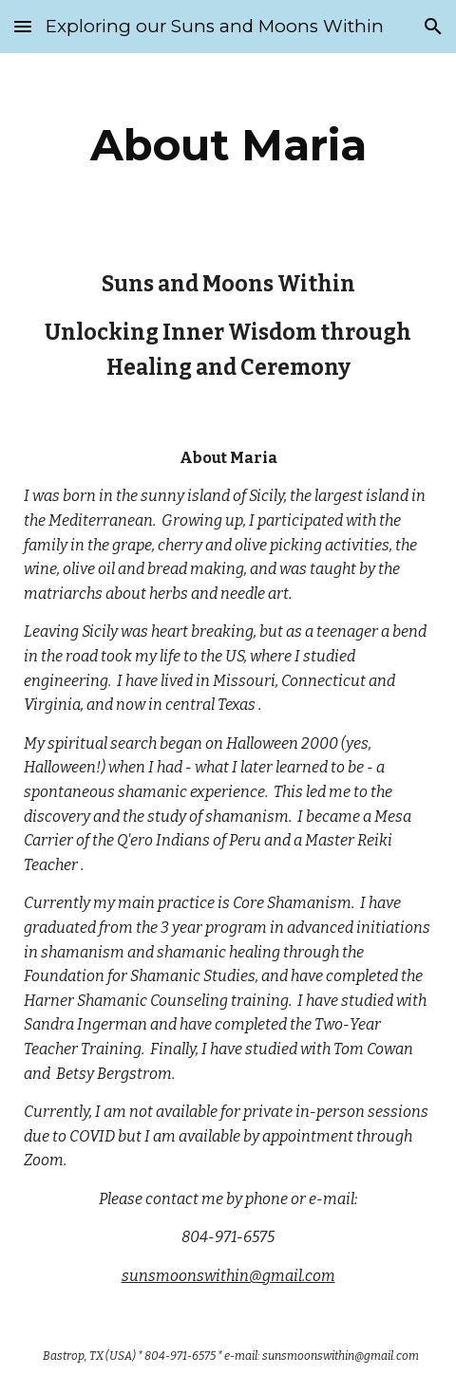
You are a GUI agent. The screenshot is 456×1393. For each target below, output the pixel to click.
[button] (23, 26)
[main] (228, 145)
